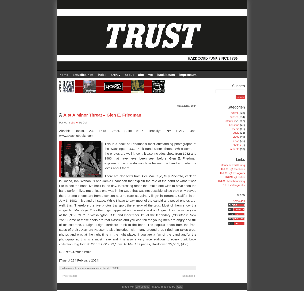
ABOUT (129, 74)
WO (150, 74)
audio (236, 132)
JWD (179, 286)
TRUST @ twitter (234, 177)
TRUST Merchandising (231, 181)
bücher (75, 122)
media (235, 129)
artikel (234, 113)
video (236, 136)
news (236, 141)
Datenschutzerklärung (232, 165)
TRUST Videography (232, 185)
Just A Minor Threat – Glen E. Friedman (102, 115)
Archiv (115, 74)
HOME (64, 74)
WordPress (142, 286)
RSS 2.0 (114, 268)
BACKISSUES (166, 74)
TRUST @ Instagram (232, 173)
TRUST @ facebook (233, 169)
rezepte (234, 149)
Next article (187, 276)
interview (230, 121)
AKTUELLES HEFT (83, 74)
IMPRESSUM (188, 74)
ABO (141, 74)
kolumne (234, 125)
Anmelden (239, 200)
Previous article (69, 276)
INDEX (102, 74)
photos (237, 145)
